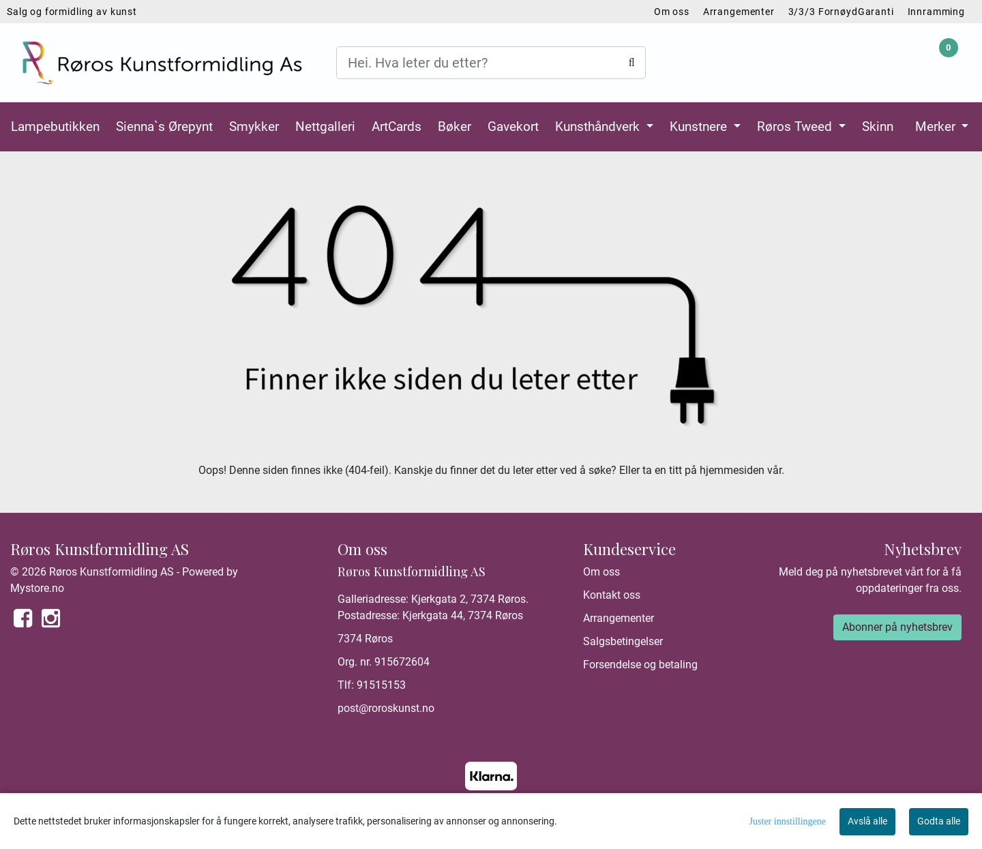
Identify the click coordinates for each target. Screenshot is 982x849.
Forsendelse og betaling (640, 664)
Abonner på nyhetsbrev (897, 627)
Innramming (937, 11)
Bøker (454, 126)
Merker (937, 126)
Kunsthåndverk (599, 126)
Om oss (671, 11)
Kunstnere (700, 126)
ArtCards (396, 126)
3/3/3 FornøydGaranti (841, 11)
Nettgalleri (325, 126)
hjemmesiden (732, 470)
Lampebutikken (55, 126)
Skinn (877, 126)
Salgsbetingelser (623, 641)
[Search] (490, 62)
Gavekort (513, 126)
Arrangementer (739, 11)
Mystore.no (37, 588)
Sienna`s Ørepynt (164, 126)
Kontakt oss (611, 595)
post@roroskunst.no (386, 708)
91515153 (381, 685)
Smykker (254, 126)
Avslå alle (867, 821)
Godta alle (938, 821)
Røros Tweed (796, 126)
